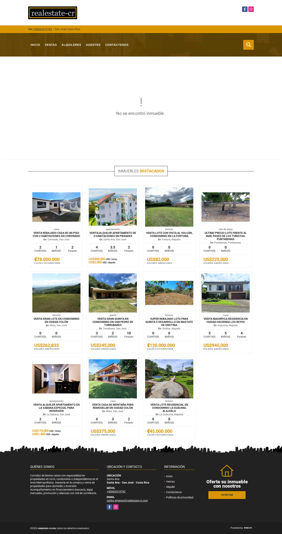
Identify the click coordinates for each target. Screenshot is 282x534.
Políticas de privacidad (179, 497)
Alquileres (71, 44)
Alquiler (170, 486)
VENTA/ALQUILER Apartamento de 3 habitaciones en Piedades (112, 234)
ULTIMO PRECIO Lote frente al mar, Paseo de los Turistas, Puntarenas (226, 236)
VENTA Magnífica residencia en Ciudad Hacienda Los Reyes (226, 320)
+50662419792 (42, 29)
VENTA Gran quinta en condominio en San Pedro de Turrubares (112, 322)
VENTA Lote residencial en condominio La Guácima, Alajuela (169, 407)
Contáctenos (116, 44)
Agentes (93, 44)
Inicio (35, 44)
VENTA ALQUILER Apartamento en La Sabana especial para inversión (56, 407)
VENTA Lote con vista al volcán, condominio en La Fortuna (169, 234)
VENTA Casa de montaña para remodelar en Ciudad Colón (113, 406)
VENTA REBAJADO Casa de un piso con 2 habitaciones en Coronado (56, 234)
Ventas (51, 44)
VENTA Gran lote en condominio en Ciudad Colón (56, 320)
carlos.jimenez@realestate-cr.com (127, 500)
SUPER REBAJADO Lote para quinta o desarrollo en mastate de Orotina (169, 322)
